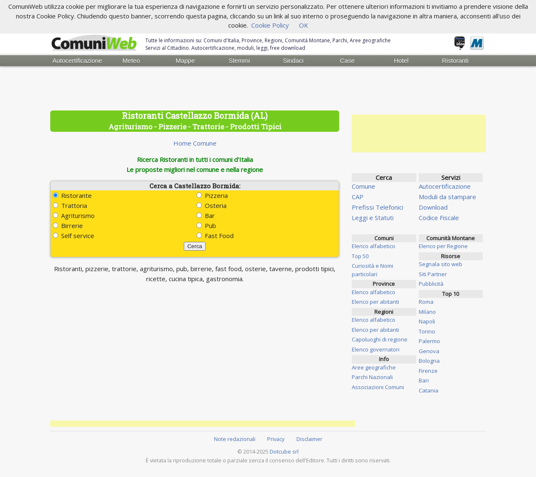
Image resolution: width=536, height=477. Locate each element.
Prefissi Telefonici (377, 207)
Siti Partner (433, 274)
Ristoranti (455, 60)
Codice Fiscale (439, 217)
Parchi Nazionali (372, 377)
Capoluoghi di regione (379, 339)
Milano (427, 311)
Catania (428, 390)
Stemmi (239, 60)
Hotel (401, 60)
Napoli (427, 321)
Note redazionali (234, 439)
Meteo (131, 60)
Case (347, 60)
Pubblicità (431, 283)
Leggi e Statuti (373, 217)
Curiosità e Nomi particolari (372, 270)
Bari (424, 380)
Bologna (429, 360)
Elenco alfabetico (373, 246)
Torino (427, 331)
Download (433, 207)
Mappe (185, 60)
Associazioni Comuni (378, 387)
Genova (429, 351)
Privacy (275, 439)
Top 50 (360, 256)
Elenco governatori (375, 349)
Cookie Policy (270, 25)
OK (303, 25)
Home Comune (194, 143)
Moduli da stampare (447, 196)
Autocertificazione (77, 60)
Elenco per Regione (443, 246)
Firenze (428, 370)
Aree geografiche (374, 367)
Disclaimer (309, 439)
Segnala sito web (440, 264)
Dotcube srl (284, 451)
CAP (357, 196)
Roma (426, 301)
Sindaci (293, 60)
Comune (363, 186)
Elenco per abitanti (375, 301)
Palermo (429, 341)
